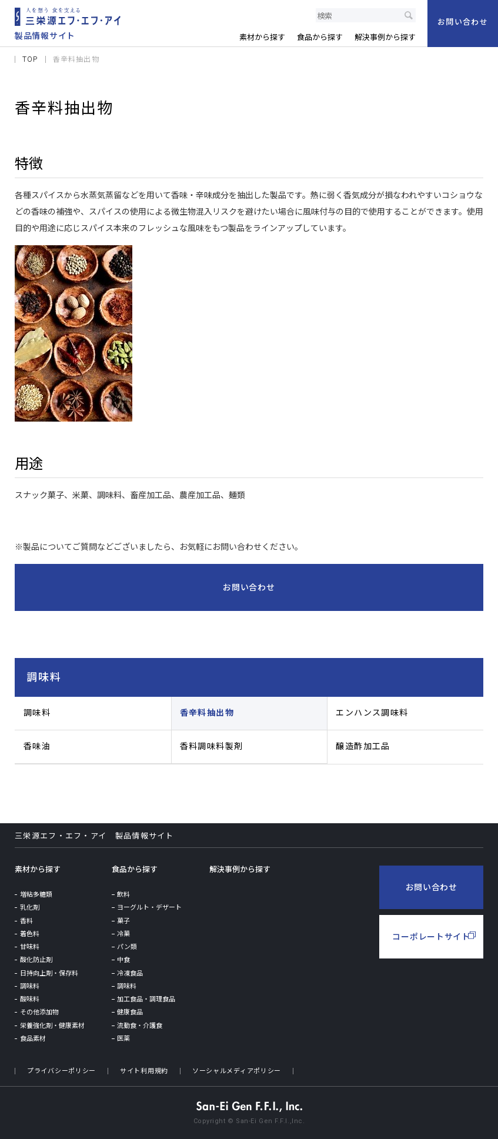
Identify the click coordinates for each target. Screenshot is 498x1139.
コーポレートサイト (431, 936)
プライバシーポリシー (61, 1071)
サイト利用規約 (144, 1071)
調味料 (43, 677)
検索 (409, 15)
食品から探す (135, 869)
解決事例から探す (239, 869)
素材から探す (38, 869)
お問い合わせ (431, 887)
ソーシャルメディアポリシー (236, 1071)
